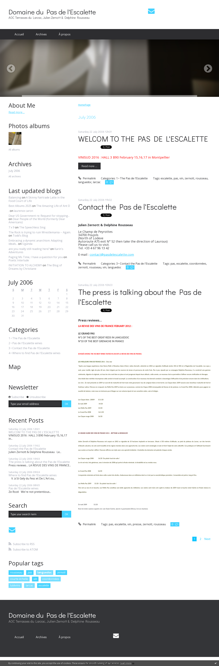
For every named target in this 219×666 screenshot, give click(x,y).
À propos (64, 34)
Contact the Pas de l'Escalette (27, 449)
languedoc (44, 572)
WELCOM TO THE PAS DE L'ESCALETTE (34, 432)
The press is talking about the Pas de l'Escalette (39, 462)
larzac (29, 585)
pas (30, 572)
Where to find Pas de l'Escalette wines (33, 475)
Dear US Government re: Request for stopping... (39, 216)
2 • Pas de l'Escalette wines (25, 343)
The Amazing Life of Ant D (53, 206)
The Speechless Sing (32, 227)
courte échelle (19, 579)
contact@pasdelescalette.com (112, 254)
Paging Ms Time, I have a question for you (36, 257)
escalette (43, 585)
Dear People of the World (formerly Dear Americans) (37, 220)
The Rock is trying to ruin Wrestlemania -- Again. (40, 232)
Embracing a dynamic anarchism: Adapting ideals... (35, 242)
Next (207, 539)
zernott (61, 572)
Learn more (126, 663)
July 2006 (14, 171)
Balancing (15, 197)
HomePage (84, 104)
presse (137, 524)
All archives (15, 176)
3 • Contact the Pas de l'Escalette (29, 348)
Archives (41, 34)
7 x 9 (11, 227)
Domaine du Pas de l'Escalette (52, 11)
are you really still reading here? (29, 249)
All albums (14, 149)
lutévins (15, 585)
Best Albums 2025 (20, 206)
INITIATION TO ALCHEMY (25, 265)
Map (15, 367)
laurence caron (23, 211)
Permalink (87, 178)
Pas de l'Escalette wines (23, 488)
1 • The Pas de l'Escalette (24, 338)
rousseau (16, 572)
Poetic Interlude (19, 260)
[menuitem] (19, 34)
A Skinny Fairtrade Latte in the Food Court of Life (37, 199)
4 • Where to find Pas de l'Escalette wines (34, 353)
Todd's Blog (20, 235)
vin (35, 579)
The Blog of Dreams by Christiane (35, 266)
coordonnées (50, 579)
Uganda (27, 244)
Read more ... (17, 112)
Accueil (19, 34)
